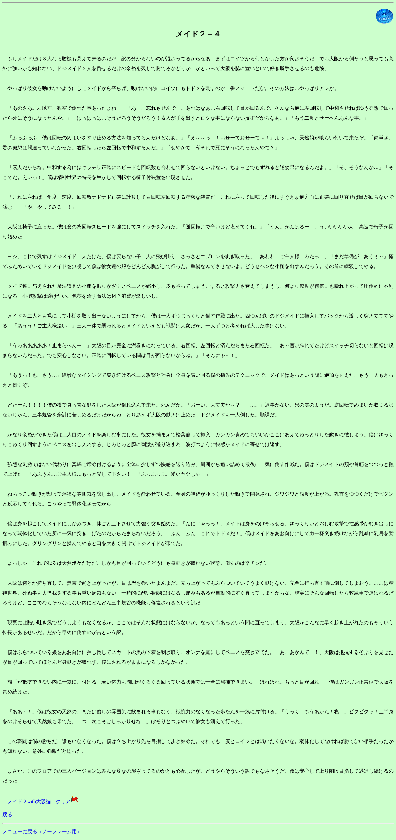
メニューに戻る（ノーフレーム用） (42, 831)
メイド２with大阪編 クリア (43, 801)
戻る (7, 814)
